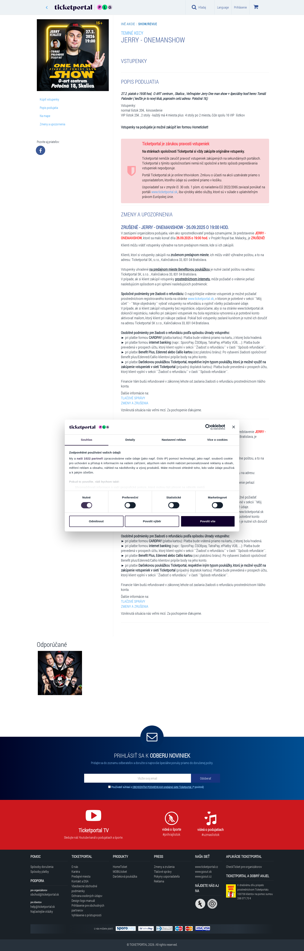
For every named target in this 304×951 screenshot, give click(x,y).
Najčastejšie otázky (41, 911)
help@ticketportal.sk (42, 907)
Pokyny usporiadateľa (167, 876)
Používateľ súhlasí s (157, 787)
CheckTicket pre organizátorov (244, 867)
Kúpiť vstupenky (49, 99)
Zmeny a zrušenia (164, 867)
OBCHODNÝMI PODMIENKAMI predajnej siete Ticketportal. (162, 787)
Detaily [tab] (130, 439)
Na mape (45, 116)
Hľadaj (199, 7)
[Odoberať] (205, 778)
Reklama (159, 881)
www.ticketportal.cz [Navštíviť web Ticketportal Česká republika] (206, 867)
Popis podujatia (49, 108)
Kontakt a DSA (80, 881)
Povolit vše (207, 521)
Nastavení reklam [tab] (174, 439)
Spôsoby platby (39, 871)
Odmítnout (96, 521)
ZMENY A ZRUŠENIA (134, 403)
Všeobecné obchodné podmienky (84, 888)
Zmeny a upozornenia (52, 124)
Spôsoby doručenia (41, 867)
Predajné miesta (81, 876)
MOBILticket (120, 871)
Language (223, 7)
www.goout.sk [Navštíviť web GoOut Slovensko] (203, 871)
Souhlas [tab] (86, 439)
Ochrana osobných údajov (87, 896)
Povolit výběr (152, 521)
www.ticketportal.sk (164, 192)
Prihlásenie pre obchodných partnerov (88, 907)
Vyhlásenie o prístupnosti (86, 915)
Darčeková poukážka (125, 876)
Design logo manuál (83, 901)
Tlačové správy (163, 871)
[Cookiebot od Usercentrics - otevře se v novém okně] (208, 427)
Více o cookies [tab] (217, 439)
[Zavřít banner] (233, 427)
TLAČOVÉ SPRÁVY (133, 398)
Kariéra (76, 871)
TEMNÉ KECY (132, 33)
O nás (75, 867)
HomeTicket (120, 867)
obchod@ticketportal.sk (44, 894)
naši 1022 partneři (90, 458)
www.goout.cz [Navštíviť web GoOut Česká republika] (203, 876)
